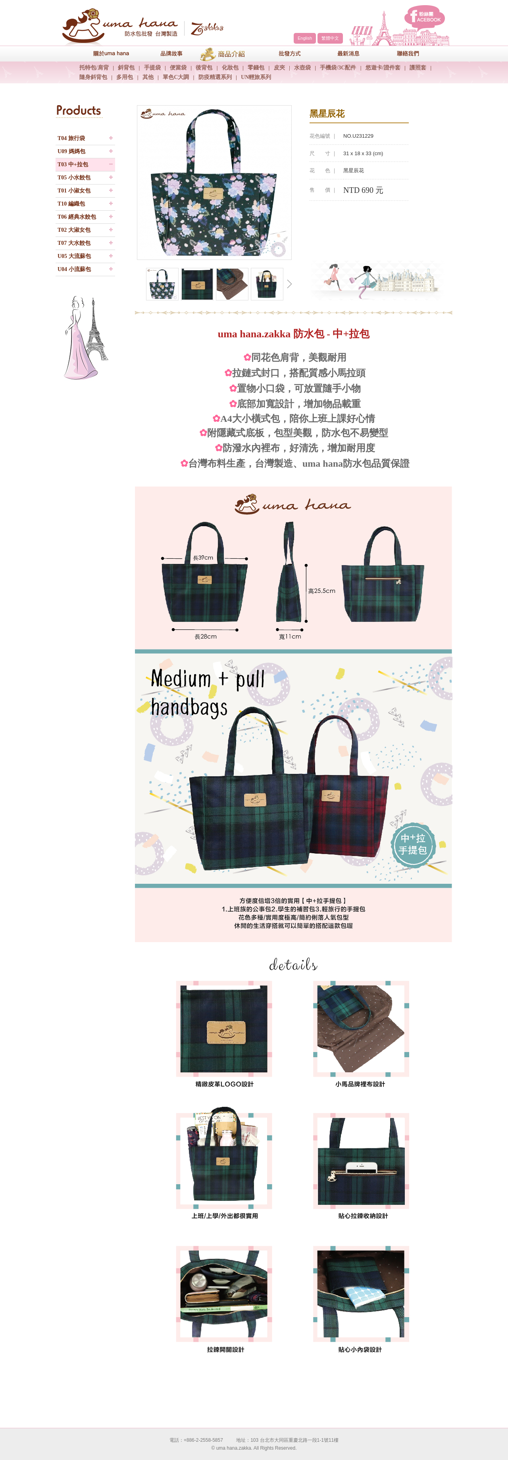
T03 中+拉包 (73, 164)
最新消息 (343, 53)
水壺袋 (302, 68)
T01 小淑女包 (74, 191)
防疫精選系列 (215, 77)
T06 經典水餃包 (77, 217)
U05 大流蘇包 (74, 256)
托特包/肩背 (94, 68)
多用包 (124, 77)
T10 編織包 (71, 204)
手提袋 (152, 68)
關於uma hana (105, 53)
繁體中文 (330, 38)
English (305, 38)
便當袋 (178, 68)
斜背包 (126, 68)
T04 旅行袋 (71, 138)
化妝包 (230, 68)
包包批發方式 (284, 53)
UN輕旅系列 (256, 77)
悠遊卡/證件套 (383, 68)
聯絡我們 (403, 53)
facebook (424, 18)
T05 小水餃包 (74, 178)
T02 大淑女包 (74, 230)
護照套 (418, 68)
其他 (148, 77)
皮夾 (279, 68)
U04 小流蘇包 (74, 269)
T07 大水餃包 (74, 243)
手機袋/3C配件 (338, 68)
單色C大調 (176, 77)
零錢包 (256, 68)
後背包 (204, 68)
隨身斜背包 (93, 77)
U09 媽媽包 (71, 151)
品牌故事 (164, 53)
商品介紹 (224, 53)
